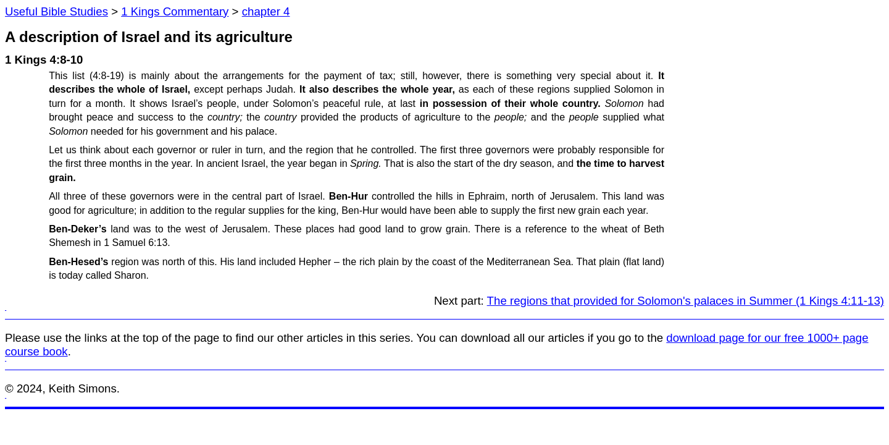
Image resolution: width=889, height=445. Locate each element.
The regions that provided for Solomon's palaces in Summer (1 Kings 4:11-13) (685, 300)
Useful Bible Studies (56, 11)
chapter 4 (266, 11)
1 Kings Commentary (174, 11)
